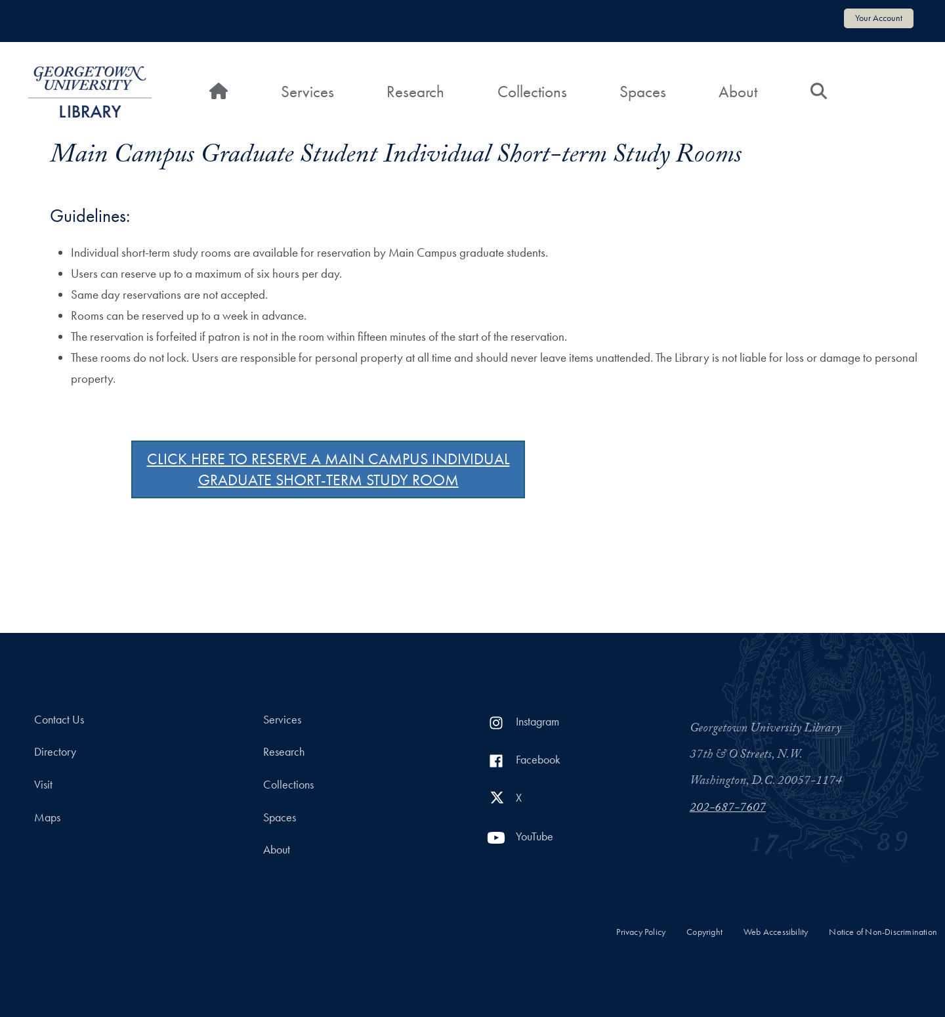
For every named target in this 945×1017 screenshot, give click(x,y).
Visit (43, 784)
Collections (532, 91)
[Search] (818, 92)
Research (415, 91)
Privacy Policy (640, 932)
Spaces (643, 91)
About (738, 91)
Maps (47, 817)
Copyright (704, 932)
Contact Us (59, 719)
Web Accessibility (776, 932)
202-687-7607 (728, 808)
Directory (55, 752)
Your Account (878, 18)
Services (307, 91)
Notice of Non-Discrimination (883, 932)
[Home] (218, 92)
